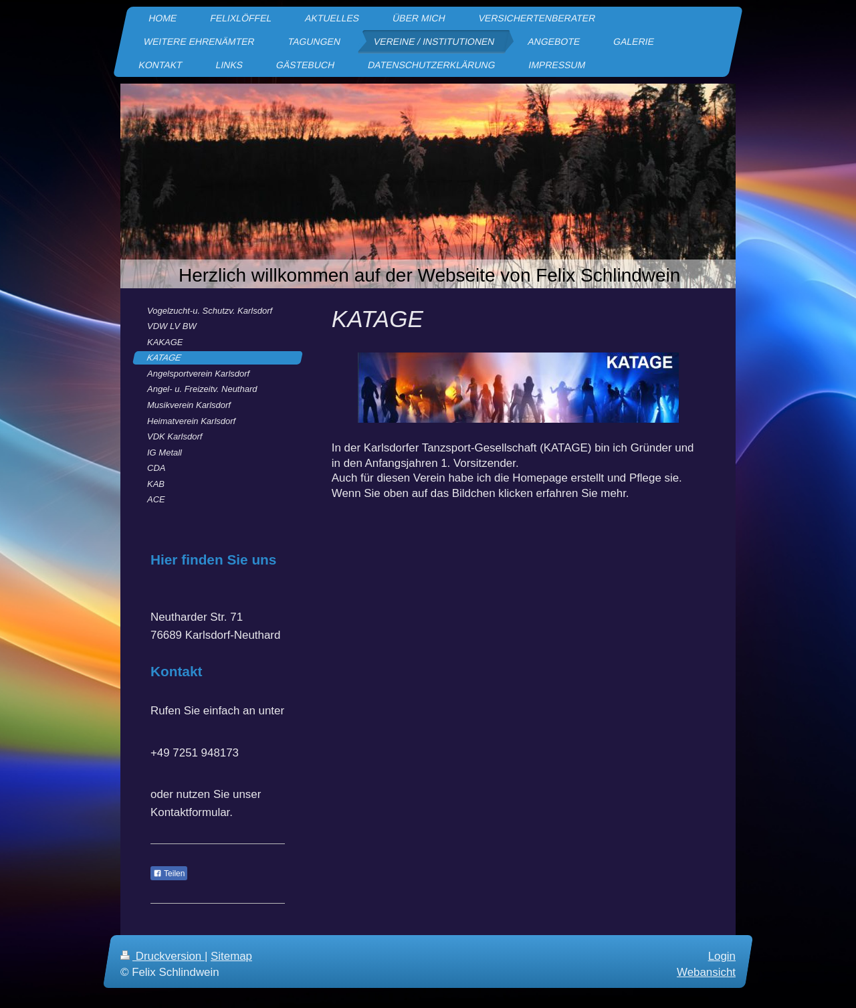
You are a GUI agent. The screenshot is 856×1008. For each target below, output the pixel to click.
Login (722, 956)
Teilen (169, 873)
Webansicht (706, 971)
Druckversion (162, 956)
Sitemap (231, 956)
